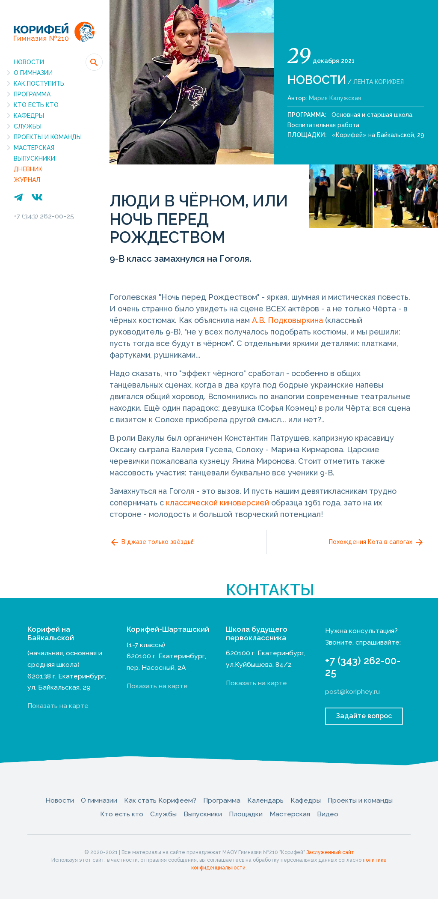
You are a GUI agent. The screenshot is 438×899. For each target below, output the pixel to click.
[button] (94, 62)
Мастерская (34, 147)
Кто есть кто (36, 105)
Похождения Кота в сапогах (376, 542)
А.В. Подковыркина (287, 320)
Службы (27, 126)
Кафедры (29, 115)
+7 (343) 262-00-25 (44, 216)
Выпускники (34, 158)
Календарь (265, 800)
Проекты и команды (48, 137)
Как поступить (39, 83)
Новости (29, 62)
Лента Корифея (378, 81)
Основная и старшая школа (371, 114)
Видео (327, 814)
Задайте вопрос (364, 716)
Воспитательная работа (323, 125)
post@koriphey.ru (352, 691)
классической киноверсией (217, 502)
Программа (32, 94)
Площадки (246, 814)
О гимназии (33, 72)
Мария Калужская (335, 98)
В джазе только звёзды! (151, 542)
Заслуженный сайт (330, 852)
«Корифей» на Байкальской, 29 (378, 134)
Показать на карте (58, 706)
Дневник (28, 169)
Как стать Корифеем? (160, 800)
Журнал (27, 179)
